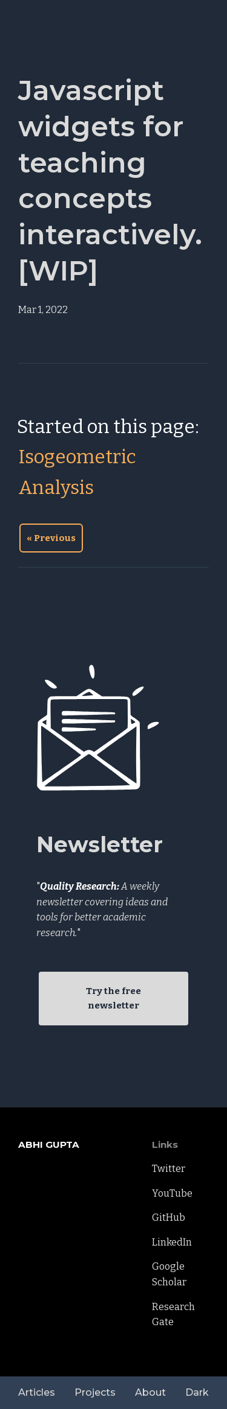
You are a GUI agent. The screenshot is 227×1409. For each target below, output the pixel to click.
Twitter (168, 1168)
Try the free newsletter (113, 998)
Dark (197, 1392)
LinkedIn (172, 1242)
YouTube (172, 1193)
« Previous (51, 538)
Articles (36, 1392)
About (150, 1392)
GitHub (168, 1217)
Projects (95, 1392)
